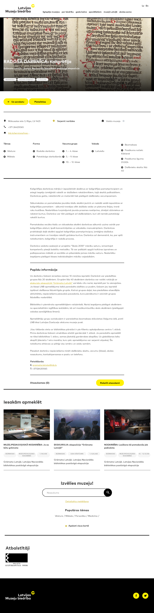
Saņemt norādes (66, 120)
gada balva (81, 11)
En (147, 5)
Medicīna (93, 515)
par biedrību (68, 11)
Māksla (69, 515)
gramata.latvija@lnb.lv (45, 364)
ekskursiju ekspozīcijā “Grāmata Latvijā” (51, 282)
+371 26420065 (16, 126)
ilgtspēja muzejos (51, 11)
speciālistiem (95, 11)
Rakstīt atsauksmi (110, 382)
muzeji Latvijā (110, 11)
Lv (143, 5)
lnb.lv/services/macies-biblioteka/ (19, 132)
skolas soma (125, 11)
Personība (80, 515)
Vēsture (59, 515)
